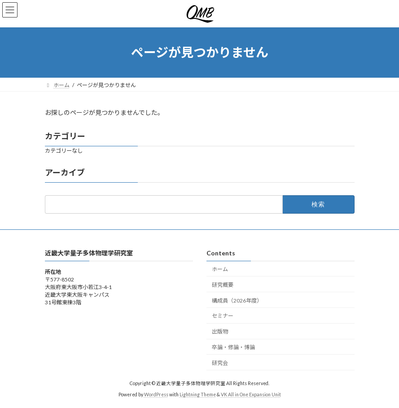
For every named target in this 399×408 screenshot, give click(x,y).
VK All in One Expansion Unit (251, 394)
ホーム (220, 269)
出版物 (220, 331)
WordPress (156, 394)
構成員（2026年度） (237, 300)
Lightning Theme (198, 394)
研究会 (220, 362)
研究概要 (222, 284)
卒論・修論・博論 (233, 346)
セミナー (222, 315)
